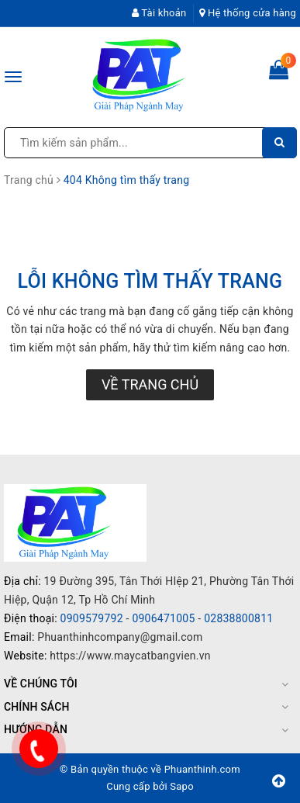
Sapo (182, 786)
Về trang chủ (150, 384)
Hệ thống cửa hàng (247, 13)
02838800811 (238, 618)
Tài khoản (159, 13)
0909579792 (91, 618)
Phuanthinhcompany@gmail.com (119, 637)
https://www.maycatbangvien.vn (130, 655)
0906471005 (163, 618)
